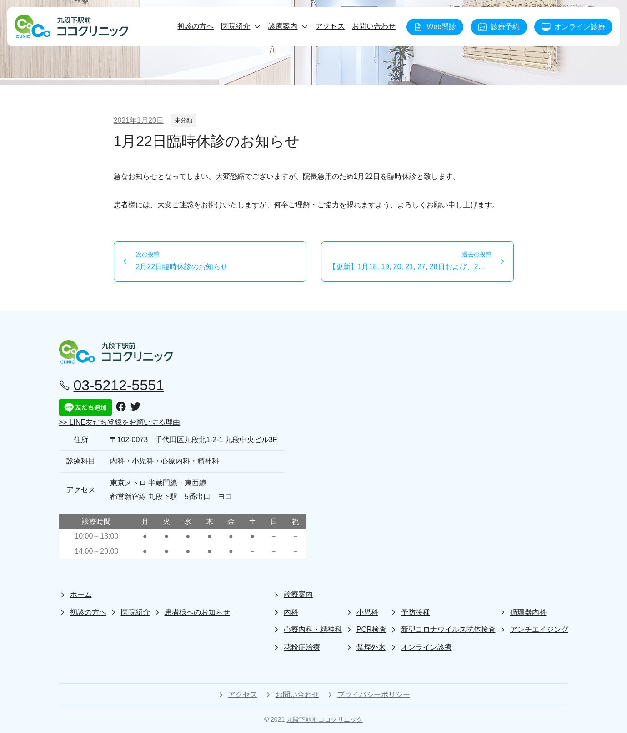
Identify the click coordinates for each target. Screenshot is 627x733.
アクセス (330, 26)
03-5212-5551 (111, 385)
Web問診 (435, 26)
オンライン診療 (573, 26)
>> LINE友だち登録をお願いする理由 (120, 422)
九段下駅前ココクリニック (324, 719)
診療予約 (499, 26)
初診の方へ (195, 26)
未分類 (183, 120)
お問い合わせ (374, 26)
